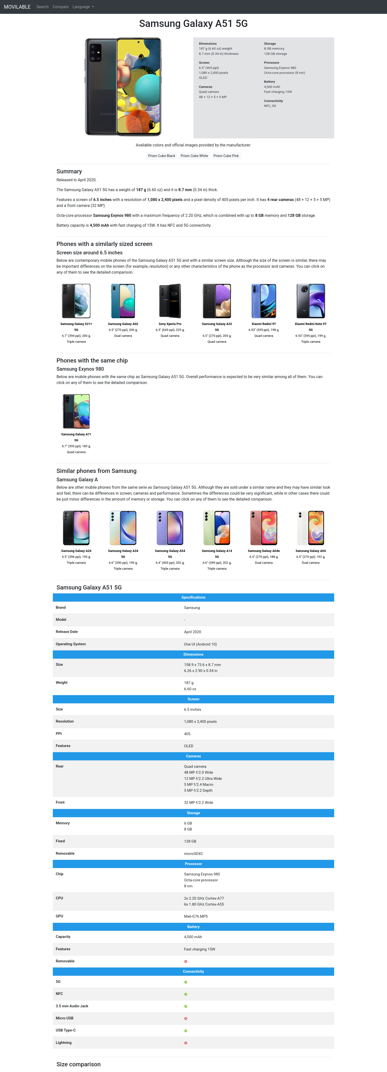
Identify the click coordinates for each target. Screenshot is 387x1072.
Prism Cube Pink (226, 156)
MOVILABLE (17, 7)
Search (43, 6)
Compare (61, 6)
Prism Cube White (194, 156)
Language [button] (82, 6)
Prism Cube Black (161, 156)
